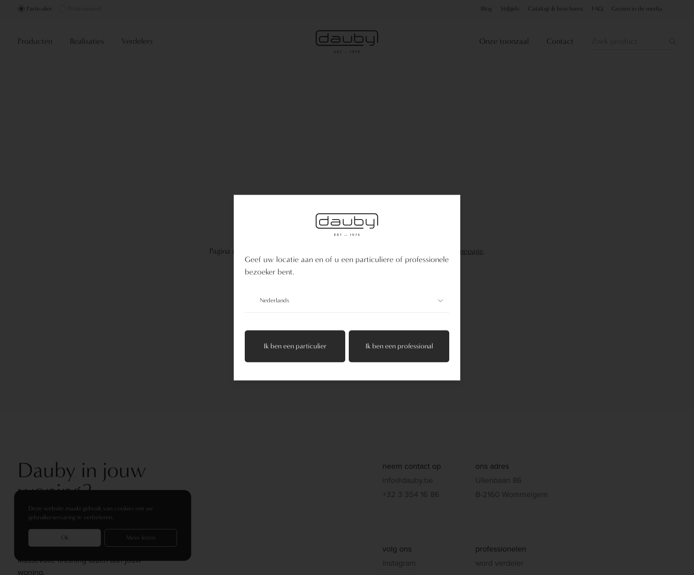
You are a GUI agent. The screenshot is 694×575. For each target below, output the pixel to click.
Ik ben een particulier (295, 346)
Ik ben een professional (399, 346)
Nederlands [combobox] (347, 300)
